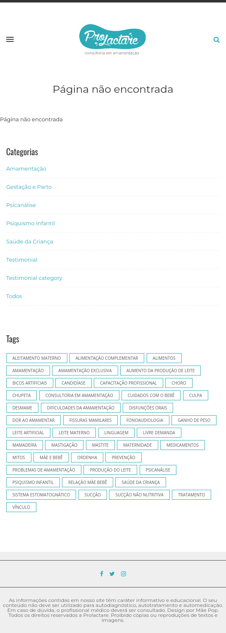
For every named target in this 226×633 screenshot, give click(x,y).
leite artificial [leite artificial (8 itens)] (28, 433)
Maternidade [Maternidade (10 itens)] (137, 445)
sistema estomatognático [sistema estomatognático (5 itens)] (41, 495)
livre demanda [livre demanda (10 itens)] (159, 433)
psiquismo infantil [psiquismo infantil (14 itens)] (33, 482)
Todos (14, 296)
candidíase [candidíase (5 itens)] (74, 383)
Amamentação (26, 168)
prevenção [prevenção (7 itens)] (123, 457)
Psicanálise (21, 205)
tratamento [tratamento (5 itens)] (191, 495)
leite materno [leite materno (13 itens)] (74, 433)
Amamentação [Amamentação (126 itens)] (28, 370)
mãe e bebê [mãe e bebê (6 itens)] (51, 457)
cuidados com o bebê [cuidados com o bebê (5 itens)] (151, 395)
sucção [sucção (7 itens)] (93, 495)
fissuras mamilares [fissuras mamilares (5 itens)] (90, 420)
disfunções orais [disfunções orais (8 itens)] (148, 408)
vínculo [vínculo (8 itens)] (21, 507)
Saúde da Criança (29, 241)
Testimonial (21, 259)
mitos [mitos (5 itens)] (18, 457)
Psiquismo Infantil (30, 223)
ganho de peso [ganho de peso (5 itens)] (194, 420)
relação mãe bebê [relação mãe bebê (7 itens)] (87, 482)
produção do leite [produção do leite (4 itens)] (110, 470)
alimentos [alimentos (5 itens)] (164, 358)
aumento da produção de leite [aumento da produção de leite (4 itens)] (160, 370)
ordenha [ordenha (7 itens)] (87, 457)
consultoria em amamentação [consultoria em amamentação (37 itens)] (79, 395)
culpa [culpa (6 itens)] (195, 395)
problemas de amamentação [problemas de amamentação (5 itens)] (43, 470)
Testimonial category (34, 277)
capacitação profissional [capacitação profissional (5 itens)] (128, 383)
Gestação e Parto (29, 186)
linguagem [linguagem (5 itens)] (116, 433)
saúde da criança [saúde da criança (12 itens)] (140, 482)
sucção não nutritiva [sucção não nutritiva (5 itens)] (139, 495)
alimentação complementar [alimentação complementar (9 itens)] (107, 358)
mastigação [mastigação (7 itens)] (64, 445)
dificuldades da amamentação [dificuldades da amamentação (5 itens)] (80, 408)
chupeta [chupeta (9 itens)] (21, 395)
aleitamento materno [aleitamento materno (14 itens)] (36, 358)
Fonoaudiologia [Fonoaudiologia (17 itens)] (144, 420)
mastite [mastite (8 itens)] (100, 445)
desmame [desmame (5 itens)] (22, 408)
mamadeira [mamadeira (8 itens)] (24, 445)
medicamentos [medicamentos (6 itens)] (183, 445)
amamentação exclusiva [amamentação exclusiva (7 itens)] (85, 370)
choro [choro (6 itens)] (178, 383)
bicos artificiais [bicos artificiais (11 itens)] (29, 383)
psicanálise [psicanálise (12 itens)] (158, 470)
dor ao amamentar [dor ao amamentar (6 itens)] (33, 420)
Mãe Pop (207, 610)
